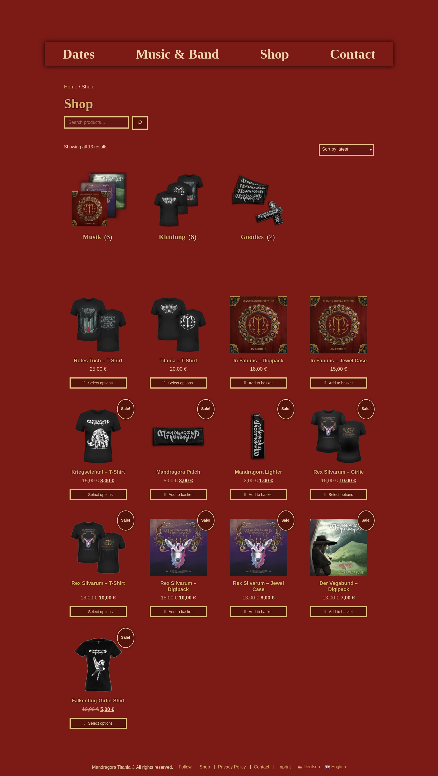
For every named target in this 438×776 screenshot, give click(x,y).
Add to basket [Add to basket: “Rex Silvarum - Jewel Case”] (261, 611)
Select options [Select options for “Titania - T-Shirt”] (180, 383)
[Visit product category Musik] (98, 206)
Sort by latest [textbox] (335, 149)
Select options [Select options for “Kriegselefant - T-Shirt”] (100, 494)
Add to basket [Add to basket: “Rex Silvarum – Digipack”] (180, 611)
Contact (352, 54)
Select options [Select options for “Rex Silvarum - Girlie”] (340, 494)
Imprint (284, 767)
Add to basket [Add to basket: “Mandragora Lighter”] (261, 494)
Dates (79, 54)
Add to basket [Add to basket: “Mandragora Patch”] (180, 494)
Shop (274, 54)
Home (70, 87)
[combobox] (346, 150)
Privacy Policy (232, 767)
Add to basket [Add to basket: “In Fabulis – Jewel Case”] (341, 383)
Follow (185, 767)
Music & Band (177, 54)
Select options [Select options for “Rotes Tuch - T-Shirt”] (100, 383)
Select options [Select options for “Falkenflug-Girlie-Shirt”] (100, 723)
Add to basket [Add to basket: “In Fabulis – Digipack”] (261, 383)
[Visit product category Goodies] (258, 206)
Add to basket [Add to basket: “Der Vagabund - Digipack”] (341, 611)
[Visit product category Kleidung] (178, 206)
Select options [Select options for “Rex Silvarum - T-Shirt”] (100, 611)
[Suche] (140, 123)
